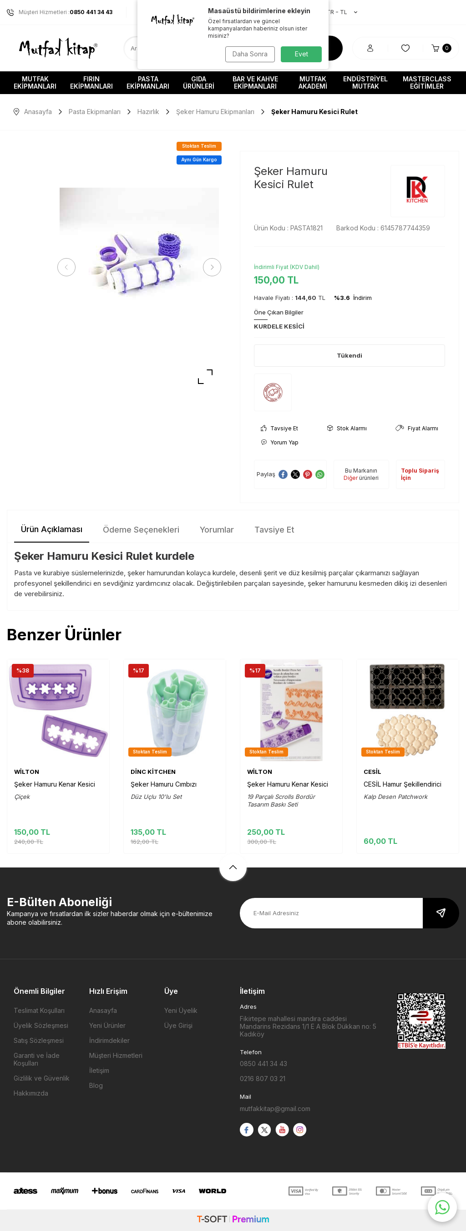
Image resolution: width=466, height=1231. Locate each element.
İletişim (99, 1070)
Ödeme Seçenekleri (141, 529)
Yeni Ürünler (107, 1025)
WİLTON (26, 771)
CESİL (372, 771)
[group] (139, 267)
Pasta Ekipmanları (148, 82)
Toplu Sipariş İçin (420, 474)
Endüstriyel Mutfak (365, 82)
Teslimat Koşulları (39, 1010)
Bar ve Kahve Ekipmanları (255, 82)
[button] (68, 267)
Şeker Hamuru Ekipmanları (215, 111)
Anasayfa (33, 111)
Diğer (351, 477)
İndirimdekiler (109, 1040)
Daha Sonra (249, 54)
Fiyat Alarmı (416, 428)
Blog (96, 1085)
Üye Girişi (178, 1025)
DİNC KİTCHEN (153, 771)
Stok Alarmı (347, 428)
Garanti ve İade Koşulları (37, 1059)
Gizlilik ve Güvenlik (42, 1078)
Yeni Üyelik (181, 1010)
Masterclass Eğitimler (427, 82)
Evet (301, 54)
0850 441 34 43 (263, 1063)
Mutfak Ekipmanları (35, 82)
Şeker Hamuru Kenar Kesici (54, 784)
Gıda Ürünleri (198, 82)
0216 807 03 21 (262, 1078)
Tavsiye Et (279, 428)
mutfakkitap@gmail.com (275, 1108)
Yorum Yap (280, 442)
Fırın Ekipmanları (91, 82)
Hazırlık (148, 111)
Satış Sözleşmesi (39, 1040)
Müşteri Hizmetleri (115, 1055)
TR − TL (337, 12)
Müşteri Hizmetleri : (59, 12)
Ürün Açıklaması (51, 529)
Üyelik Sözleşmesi (41, 1025)
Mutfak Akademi (313, 82)
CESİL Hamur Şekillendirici (402, 784)
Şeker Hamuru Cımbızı (164, 784)
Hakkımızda (31, 1093)
